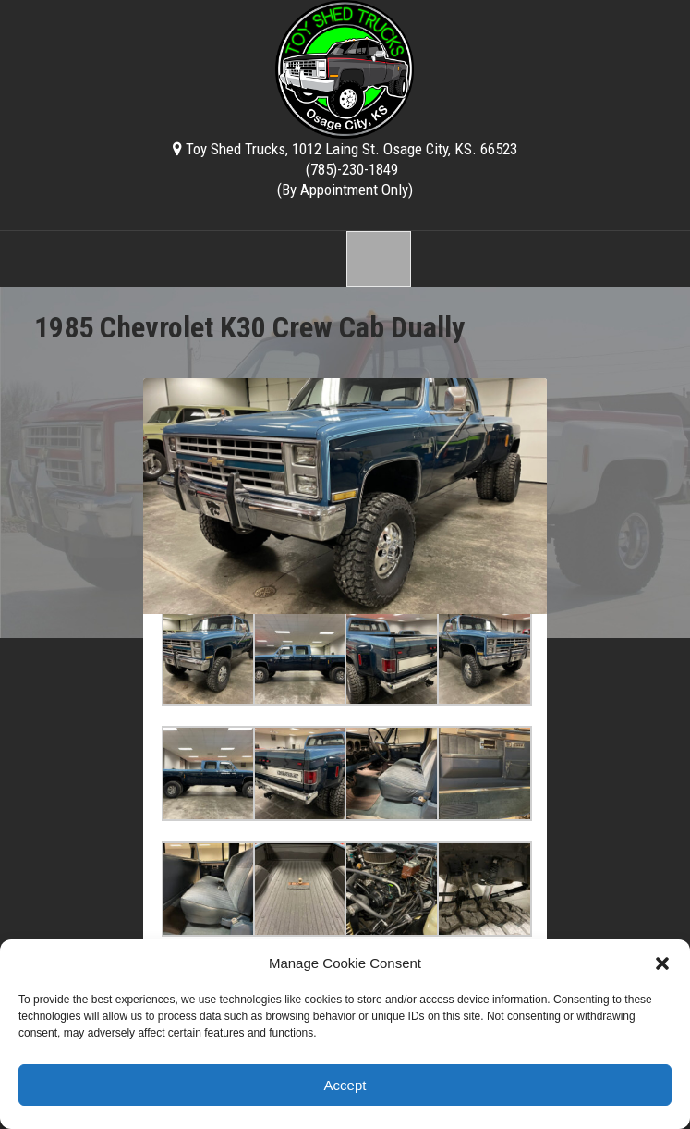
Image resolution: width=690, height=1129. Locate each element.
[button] (662, 963)
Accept (345, 1085)
